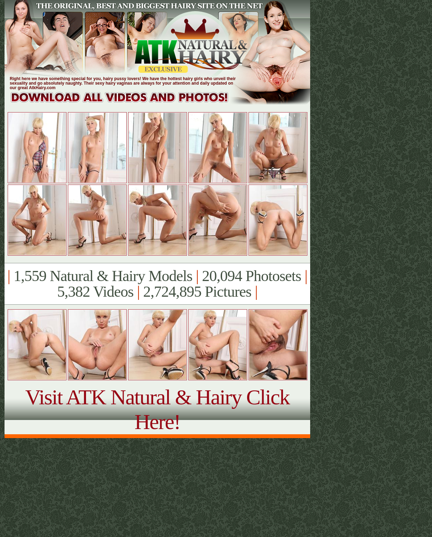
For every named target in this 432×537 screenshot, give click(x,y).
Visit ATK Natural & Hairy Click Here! (157, 409)
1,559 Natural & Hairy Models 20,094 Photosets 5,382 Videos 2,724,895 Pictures (157, 283)
